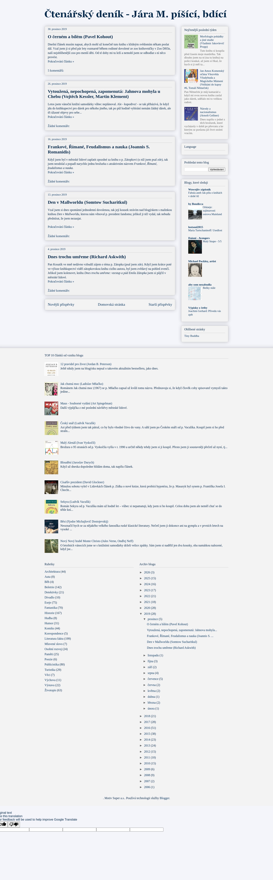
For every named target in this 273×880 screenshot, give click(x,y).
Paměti (49, 654)
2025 (147, 578)
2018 (147, 716)
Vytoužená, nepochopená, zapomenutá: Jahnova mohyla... (182, 630)
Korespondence (54, 633)
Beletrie (49, 587)
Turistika (50, 669)
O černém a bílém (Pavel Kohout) (80, 36)
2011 (147, 757)
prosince (153, 619)
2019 (147, 613)
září (150, 667)
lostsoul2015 (195, 227)
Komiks (49, 628)
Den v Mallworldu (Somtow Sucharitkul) (87, 202)
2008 (147, 775)
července (153, 678)
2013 (147, 745)
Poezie (49, 659)
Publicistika (52, 664)
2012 (147, 751)
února (151, 708)
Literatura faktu (54, 638)
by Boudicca (195, 203)
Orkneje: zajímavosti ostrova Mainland (212, 211)
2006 (147, 787)
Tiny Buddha (191, 335)
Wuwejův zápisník (199, 189)
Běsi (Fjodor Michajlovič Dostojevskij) (84, 521)
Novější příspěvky (61, 304)
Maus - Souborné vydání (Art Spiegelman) (86, 403)
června (152, 685)
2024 (147, 584)
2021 (147, 602)
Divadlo (49, 597)
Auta (47, 576)
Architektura (52, 571)
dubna (152, 696)
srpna (151, 673)
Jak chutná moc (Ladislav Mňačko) (81, 383)
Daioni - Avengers (199, 238)
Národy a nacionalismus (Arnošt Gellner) (209, 112)
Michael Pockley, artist (202, 261)
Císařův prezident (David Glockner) (82, 482)
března (152, 702)
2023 (147, 590)
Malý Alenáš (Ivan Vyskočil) (77, 442)
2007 (147, 781)
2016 (147, 727)
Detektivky (51, 592)
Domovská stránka (111, 304)
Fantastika (51, 607)
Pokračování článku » (61, 61)
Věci (47, 674)
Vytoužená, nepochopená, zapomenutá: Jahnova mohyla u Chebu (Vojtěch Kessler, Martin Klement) (104, 94)
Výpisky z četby (197, 307)
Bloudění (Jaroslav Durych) (77, 462)
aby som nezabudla (200, 284)
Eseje (48, 602)
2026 (147, 572)
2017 (147, 722)
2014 (147, 739)
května (152, 690)
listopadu (154, 655)
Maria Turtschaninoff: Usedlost (205, 230)
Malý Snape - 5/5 (212, 241)
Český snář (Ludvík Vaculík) (77, 423)
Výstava (49, 685)
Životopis (50, 690)
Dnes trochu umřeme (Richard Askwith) (87, 256)
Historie (49, 613)
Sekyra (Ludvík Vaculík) (75, 501)
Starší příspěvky (160, 304)
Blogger (164, 798)
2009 (147, 769)
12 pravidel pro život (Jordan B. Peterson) (85, 364)
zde (160, 159)
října (151, 661)
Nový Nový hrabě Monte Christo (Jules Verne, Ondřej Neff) (96, 541)
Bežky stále (209, 287)
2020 (147, 607)
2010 (147, 763)
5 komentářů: (56, 70)
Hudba (49, 618)
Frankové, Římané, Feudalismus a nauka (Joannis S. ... (180, 636)
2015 (147, 733)
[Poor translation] (14, 824)
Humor (49, 623)
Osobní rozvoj (53, 649)
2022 (147, 596)
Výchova (50, 680)
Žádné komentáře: (59, 126)
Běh (47, 581)
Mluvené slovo (54, 644)
